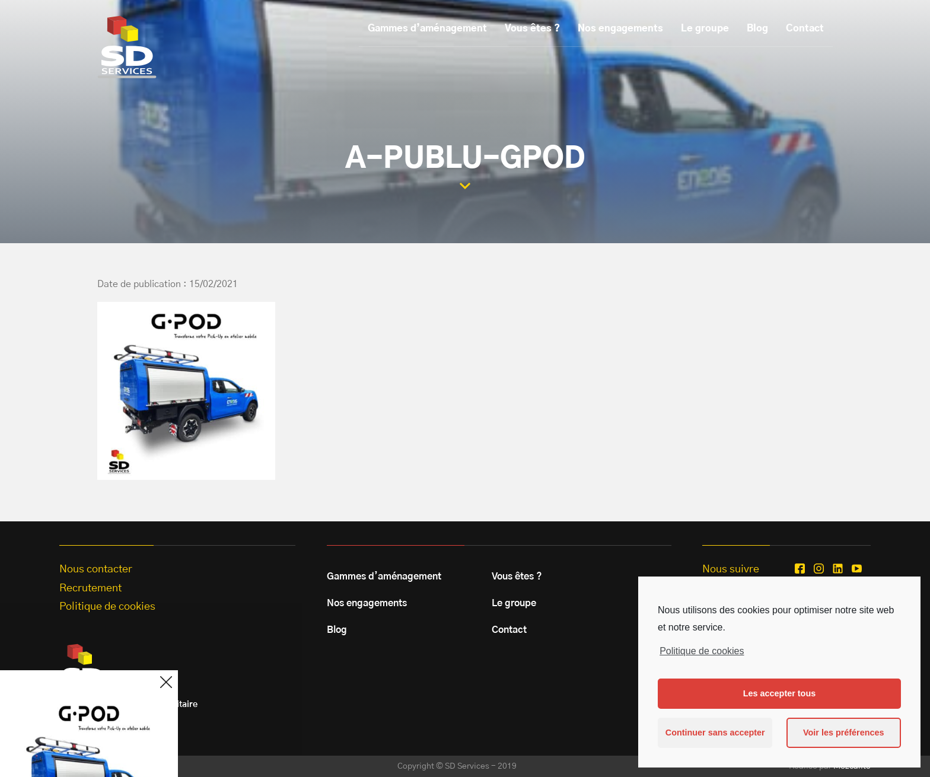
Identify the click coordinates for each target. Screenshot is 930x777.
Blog (757, 28)
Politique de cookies (702, 651)
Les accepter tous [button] (779, 693)
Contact (805, 28)
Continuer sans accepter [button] (715, 732)
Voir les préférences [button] (843, 732)
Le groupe (705, 28)
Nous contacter (95, 569)
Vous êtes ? (532, 28)
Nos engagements (620, 28)
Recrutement (90, 588)
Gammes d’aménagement (427, 28)
